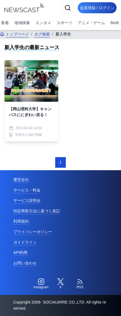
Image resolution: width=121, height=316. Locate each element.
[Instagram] (41, 283)
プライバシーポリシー (32, 232)
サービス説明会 (27, 200)
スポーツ (64, 23)
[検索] (67, 7)
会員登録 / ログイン (97, 8)
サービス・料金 (27, 190)
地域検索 (22, 23)
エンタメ (43, 23)
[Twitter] (60, 283)
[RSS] (80, 283)
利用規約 (21, 221)
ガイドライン (25, 242)
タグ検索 (42, 34)
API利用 (20, 252)
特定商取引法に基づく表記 (36, 211)
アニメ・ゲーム (91, 23)
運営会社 (21, 179)
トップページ (14, 34)
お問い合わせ (25, 263)
